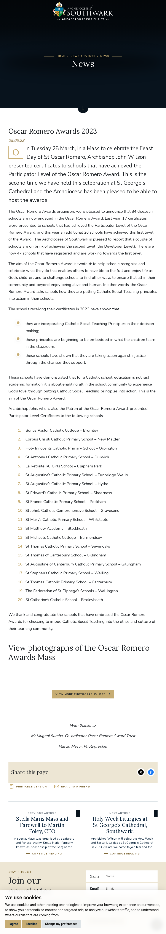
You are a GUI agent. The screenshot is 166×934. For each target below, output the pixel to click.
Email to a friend (75, 786)
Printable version (31, 786)
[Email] (130, 888)
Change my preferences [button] (61, 924)
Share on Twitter (141, 772)
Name (94, 876)
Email (94, 888)
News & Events (82, 56)
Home (61, 56)
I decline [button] (31, 924)
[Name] (130, 876)
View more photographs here (80, 694)
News (104, 56)
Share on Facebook (151, 772)
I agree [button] (13, 924)
